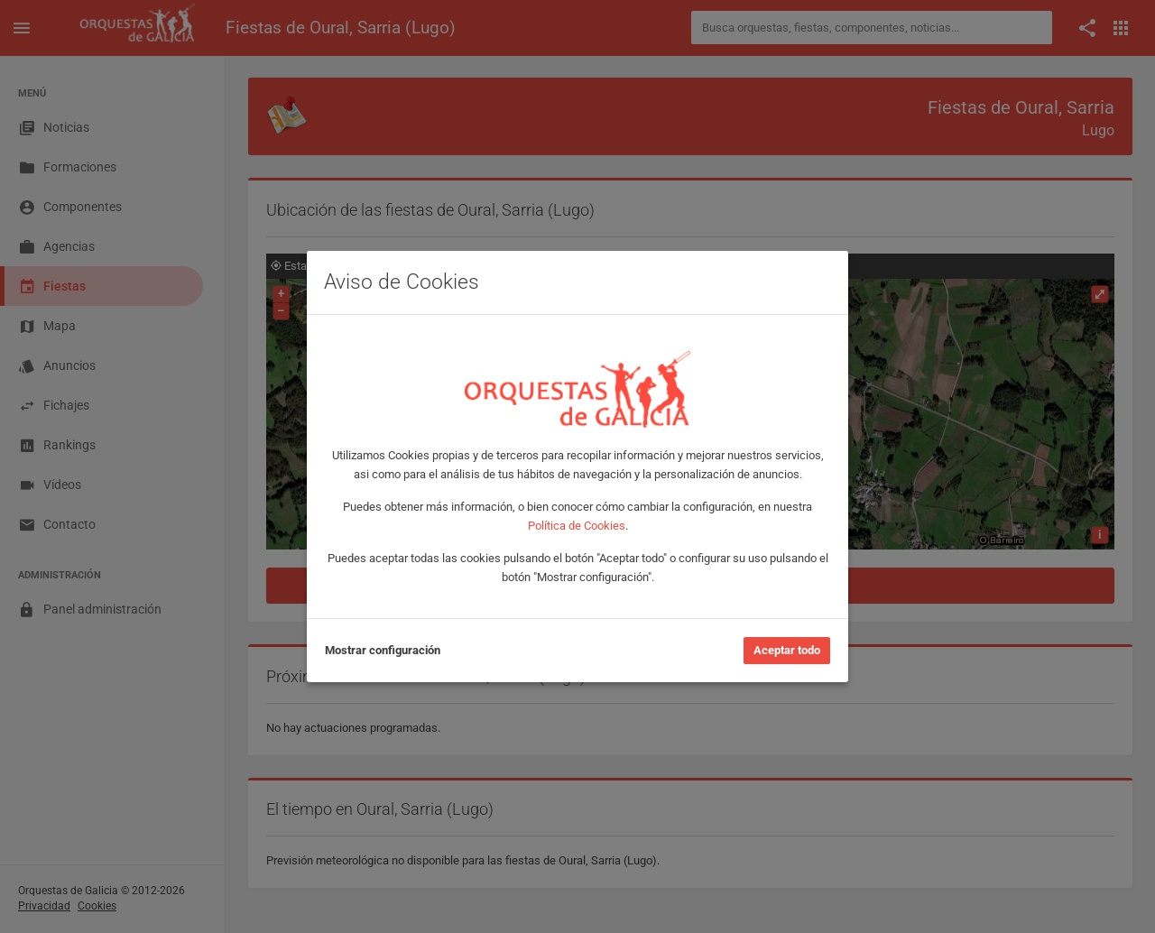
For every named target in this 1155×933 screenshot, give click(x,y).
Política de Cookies (576, 525)
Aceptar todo (786, 650)
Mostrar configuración (382, 650)
